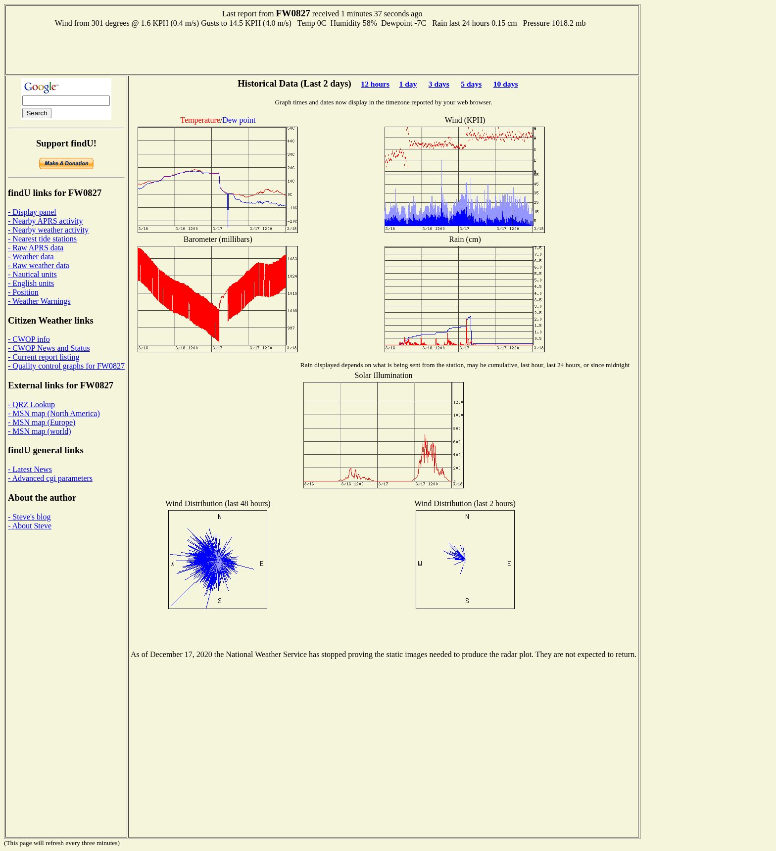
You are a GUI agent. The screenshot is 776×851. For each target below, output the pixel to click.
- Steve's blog (29, 517)
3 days (439, 84)
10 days (505, 84)
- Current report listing (43, 357)
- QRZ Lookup (31, 404)
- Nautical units (32, 274)
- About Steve (29, 525)
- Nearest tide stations (42, 239)
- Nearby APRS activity (45, 221)
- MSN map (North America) (54, 413)
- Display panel (32, 212)
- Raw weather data (38, 265)
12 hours (375, 84)
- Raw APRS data (35, 247)
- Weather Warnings (39, 301)
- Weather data (31, 256)
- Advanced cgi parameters (50, 478)
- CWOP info (29, 339)
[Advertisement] (322, 50)
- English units (31, 283)
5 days (471, 84)
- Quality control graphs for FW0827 (66, 366)
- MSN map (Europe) (41, 422)
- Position (23, 292)
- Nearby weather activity (48, 230)
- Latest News (30, 469)
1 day (408, 84)
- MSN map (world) (39, 431)
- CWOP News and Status (49, 348)
